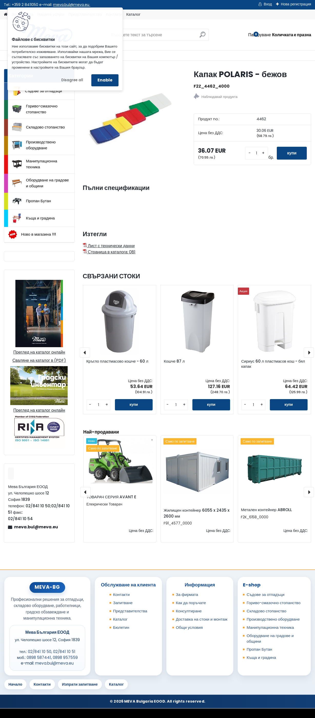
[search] (202, 37)
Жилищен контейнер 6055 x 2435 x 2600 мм (197, 513)
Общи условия (189, 627)
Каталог (133, 14)
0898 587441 (39, 657)
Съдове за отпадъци (37, 91)
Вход (268, 4)
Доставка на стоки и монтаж (202, 619)
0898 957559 (65, 657)
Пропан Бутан (31, 201)
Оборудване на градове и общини (40, 183)
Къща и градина (33, 218)
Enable (104, 80)
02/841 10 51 (64, 651)
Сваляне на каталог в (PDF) (39, 360)
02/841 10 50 (39, 651)
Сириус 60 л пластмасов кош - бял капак (273, 364)
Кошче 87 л (174, 361)
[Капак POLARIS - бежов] (130, 116)
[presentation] (85, 352)
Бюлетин (121, 627)
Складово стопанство (38, 127)
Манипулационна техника (34, 164)
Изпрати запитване (80, 684)
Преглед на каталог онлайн (39, 352)
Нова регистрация (296, 4)
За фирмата (187, 594)
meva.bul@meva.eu (71, 4)
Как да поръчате (191, 602)
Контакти (121, 594)
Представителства (130, 611)
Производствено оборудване (34, 145)
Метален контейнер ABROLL (266, 509)
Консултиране (189, 611)
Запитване (123, 602)
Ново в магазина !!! (32, 234)
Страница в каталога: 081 (109, 252)
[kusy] (256, 153)
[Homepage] (5, 15)
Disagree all (72, 80)
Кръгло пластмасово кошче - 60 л (117, 361)
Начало (15, 684)
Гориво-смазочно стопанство (34, 109)
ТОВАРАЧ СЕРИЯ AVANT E (111, 497)
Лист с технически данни (109, 246)
